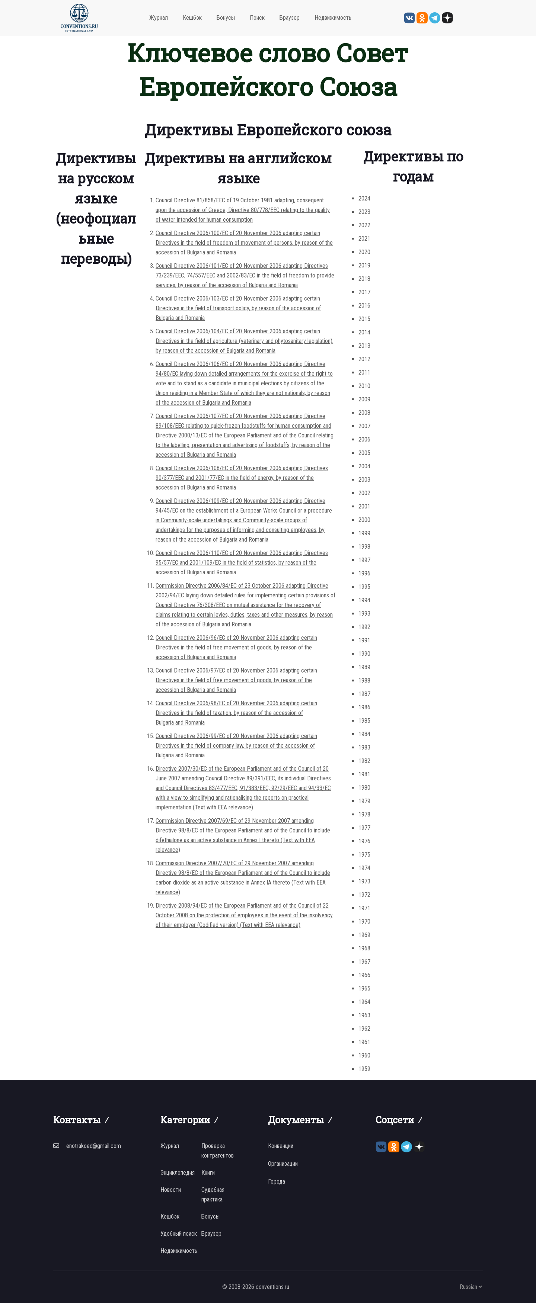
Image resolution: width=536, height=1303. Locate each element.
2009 (364, 399)
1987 (364, 693)
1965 (364, 988)
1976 (364, 841)
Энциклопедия (177, 1172)
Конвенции (280, 1145)
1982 (364, 760)
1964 (364, 1001)
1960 (364, 1055)
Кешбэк (192, 17)
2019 (364, 265)
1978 (364, 814)
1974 (364, 868)
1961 (364, 1042)
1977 (364, 827)
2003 (364, 479)
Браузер (290, 17)
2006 (364, 439)
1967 (364, 961)
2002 (364, 493)
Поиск (257, 17)
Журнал (158, 17)
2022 (364, 225)
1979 (364, 801)
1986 (364, 707)
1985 (364, 720)
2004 (364, 466)
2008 (364, 412)
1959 (364, 1068)
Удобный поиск (178, 1233)
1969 (364, 934)
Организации (283, 1163)
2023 (364, 211)
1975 (364, 854)
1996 (364, 573)
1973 (364, 881)
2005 (364, 452)
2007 (364, 426)
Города (276, 1181)
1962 (364, 1028)
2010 (364, 385)
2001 (364, 506)
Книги (208, 1172)
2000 (364, 519)
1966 (364, 975)
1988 (364, 680)
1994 (364, 600)
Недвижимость (333, 17)
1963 (364, 1015)
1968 (364, 948)
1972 (364, 894)
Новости (170, 1189)
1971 (364, 908)
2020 (364, 252)
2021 (364, 238)
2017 (364, 292)
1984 (364, 734)
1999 (364, 533)
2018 (364, 278)
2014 (364, 332)
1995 (364, 586)
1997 (364, 560)
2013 (364, 345)
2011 (364, 372)
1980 (364, 787)
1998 (364, 546)
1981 (364, 774)
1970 (364, 921)
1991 (364, 640)
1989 (364, 667)
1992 (364, 626)
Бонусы (226, 17)
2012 (364, 359)
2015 (364, 318)
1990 (364, 653)
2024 (364, 198)
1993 (364, 613)
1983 (364, 747)
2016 (364, 305)
